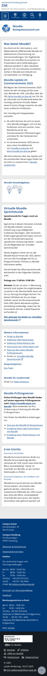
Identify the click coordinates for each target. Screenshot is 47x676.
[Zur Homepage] (23, 2)
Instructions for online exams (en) (23, 346)
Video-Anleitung (21, 381)
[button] (24, 16)
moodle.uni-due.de (20, 148)
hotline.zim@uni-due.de (23, 584)
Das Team (8, 368)
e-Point (11, 628)
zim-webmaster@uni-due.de (21, 670)
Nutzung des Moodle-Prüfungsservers (25, 425)
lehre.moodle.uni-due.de (19, 96)
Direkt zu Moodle (15, 336)
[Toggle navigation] (5, 16)
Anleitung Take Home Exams (20, 339)
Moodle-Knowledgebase (17, 182)
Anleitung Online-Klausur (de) (21, 343)
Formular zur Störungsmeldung (17, 590)
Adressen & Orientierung (14, 546)
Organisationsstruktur (13, 551)
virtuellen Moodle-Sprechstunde (20, 358)
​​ (14, 189)
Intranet (9, 649)
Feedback (7, 595)
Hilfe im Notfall (13, 653)
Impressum (11, 657)
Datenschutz (30, 657)
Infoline (23, 649)
